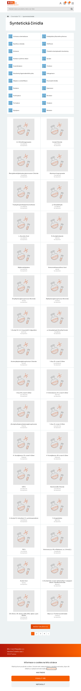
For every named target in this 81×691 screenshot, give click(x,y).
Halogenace (48, 73)
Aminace (14, 51)
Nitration (47, 110)
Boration (47, 96)
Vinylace (47, 103)
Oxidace (47, 66)
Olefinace (47, 44)
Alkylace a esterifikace (18, 81)
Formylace (14, 103)
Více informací (51, 669)
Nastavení (40, 673)
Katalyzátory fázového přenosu (54, 36)
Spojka (46, 59)
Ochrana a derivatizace (18, 36)
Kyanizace (47, 88)
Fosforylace (15, 96)
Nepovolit (40, 684)
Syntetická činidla (28, 16)
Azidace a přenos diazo (18, 59)
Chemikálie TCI (15, 16)
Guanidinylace (15, 66)
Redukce (14, 88)
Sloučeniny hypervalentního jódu (21, 73)
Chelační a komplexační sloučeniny (55, 51)
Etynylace (14, 110)
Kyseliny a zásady (16, 44)
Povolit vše (40, 678)
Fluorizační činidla (50, 81)
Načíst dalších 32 (40, 627)
